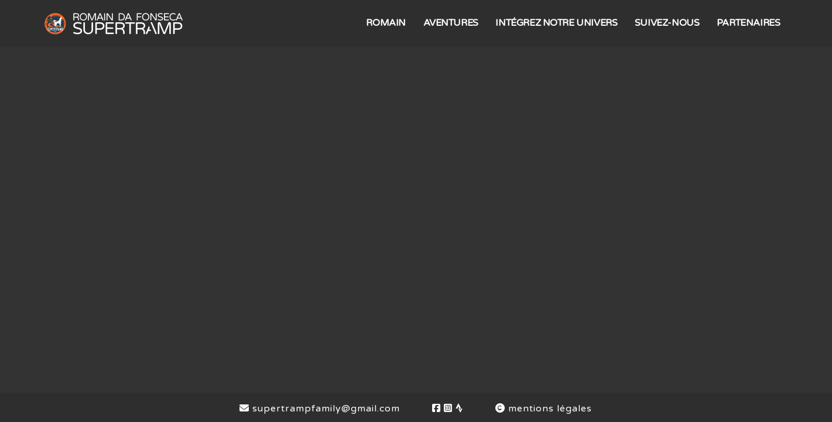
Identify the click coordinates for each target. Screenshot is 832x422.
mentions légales (543, 408)
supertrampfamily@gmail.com (319, 408)
